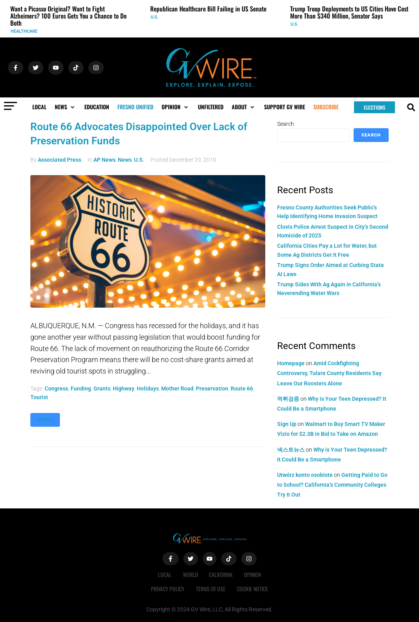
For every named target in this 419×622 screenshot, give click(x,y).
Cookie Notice (252, 589)
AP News (104, 160)
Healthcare (24, 31)
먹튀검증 (288, 399)
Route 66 (242, 388)
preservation (212, 388)
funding (81, 388)
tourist (39, 397)
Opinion (253, 574)
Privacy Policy (167, 589)
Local (164, 574)
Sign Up (286, 424)
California (221, 574)
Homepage (291, 363)
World (189, 574)
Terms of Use (210, 589)
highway (123, 388)
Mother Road (177, 388)
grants (101, 388)
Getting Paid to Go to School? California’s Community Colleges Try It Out (332, 485)
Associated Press (59, 160)
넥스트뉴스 (291, 449)
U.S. (154, 17)
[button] (65, 107)
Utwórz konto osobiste (305, 475)
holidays (148, 388)
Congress (56, 388)
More (45, 419)
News (125, 160)
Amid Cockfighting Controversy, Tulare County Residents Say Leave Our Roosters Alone (329, 373)
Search (285, 124)
